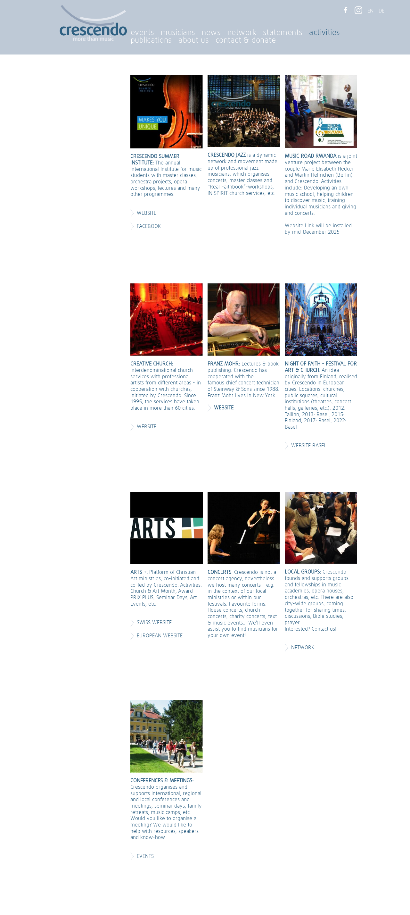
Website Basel (309, 445)
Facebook (149, 226)
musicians (178, 33)
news (211, 33)
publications (151, 40)
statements (283, 33)
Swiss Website (154, 622)
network (241, 33)
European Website (160, 635)
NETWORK (302, 647)
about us (193, 40)
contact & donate (246, 40)
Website (146, 213)
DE (381, 10)
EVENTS (145, 856)
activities (324, 33)
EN (370, 10)
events (142, 33)
